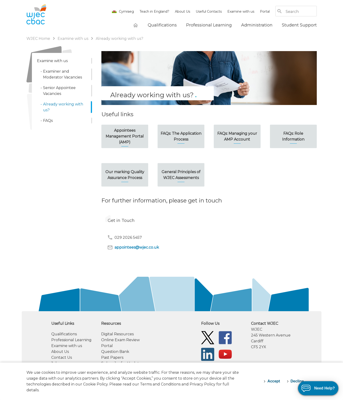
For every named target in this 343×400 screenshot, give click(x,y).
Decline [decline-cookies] (297, 381)
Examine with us (240, 11)
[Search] (301, 11)
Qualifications (64, 334)
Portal (265, 11)
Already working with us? (119, 38)
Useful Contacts (209, 11)
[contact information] (284, 335)
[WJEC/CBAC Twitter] (207, 337)
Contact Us (61, 357)
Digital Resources (117, 334)
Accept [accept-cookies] (273, 381)
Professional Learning (71, 340)
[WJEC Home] (135, 25)
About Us (182, 11)
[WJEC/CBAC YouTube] (225, 354)
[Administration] (257, 25)
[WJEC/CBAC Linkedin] (207, 354)
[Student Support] (299, 25)
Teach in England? (154, 11)
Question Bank (115, 351)
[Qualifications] (162, 25)
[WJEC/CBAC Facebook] (225, 337)
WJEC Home (38, 38)
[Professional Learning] (209, 25)
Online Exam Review (120, 340)
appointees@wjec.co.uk (133, 247)
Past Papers (112, 357)
